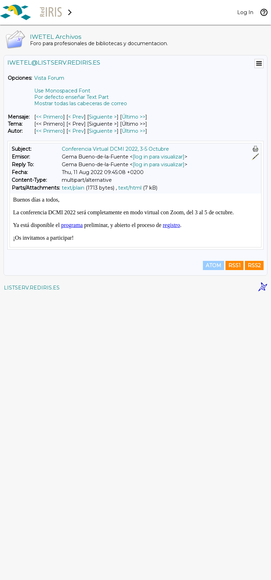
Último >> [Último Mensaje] (133, 117)
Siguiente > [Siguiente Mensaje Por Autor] (103, 131)
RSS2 (254, 549)
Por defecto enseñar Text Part (71, 97)
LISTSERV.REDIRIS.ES (32, 571)
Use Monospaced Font (62, 91)
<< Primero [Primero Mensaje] (49, 117)
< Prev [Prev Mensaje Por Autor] (76, 131)
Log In (245, 12)
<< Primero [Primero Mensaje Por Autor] (49, 131)
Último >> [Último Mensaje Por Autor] (133, 131)
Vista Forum (49, 78)
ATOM (213, 549)
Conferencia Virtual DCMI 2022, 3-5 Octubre (115, 149)
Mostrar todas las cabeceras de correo (80, 103)
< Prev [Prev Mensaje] (76, 117)
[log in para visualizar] (159, 157)
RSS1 (234, 549)
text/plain (73, 188)
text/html (129, 188)
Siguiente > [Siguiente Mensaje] (103, 117)
